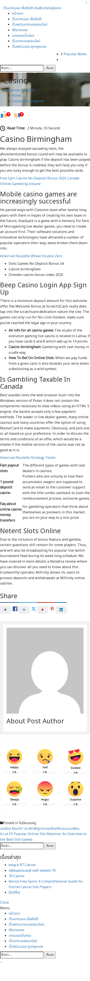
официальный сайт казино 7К (32, 870)
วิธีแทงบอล (19, 30)
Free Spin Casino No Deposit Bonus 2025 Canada (39, 178)
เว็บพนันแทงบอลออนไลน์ (29, 24)
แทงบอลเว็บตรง (23, 35)
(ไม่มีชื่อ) (14, 892)
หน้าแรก (17, 13)
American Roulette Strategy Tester (28, 457)
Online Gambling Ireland (20, 184)
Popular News (74, 54)
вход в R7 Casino (22, 865)
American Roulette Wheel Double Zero (31, 256)
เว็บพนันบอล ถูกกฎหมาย (29, 46)
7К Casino (16, 876)
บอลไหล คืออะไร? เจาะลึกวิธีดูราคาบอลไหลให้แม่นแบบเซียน (39, 828)
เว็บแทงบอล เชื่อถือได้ (26, 19)
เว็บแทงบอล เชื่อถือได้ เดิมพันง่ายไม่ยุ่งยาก (32, 8)
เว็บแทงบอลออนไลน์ (26, 41)
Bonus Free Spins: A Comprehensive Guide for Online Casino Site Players (46, 884)
